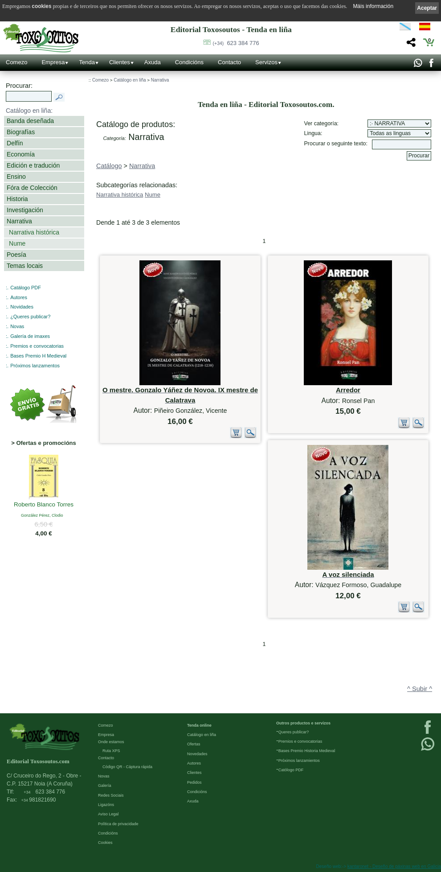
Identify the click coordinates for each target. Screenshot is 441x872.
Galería (104, 785)
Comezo (16, 62)
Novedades (197, 754)
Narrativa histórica (34, 232)
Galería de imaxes (30, 336)
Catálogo (109, 165)
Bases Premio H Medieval (38, 355)
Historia (17, 198)
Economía (21, 154)
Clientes (119, 62)
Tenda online (199, 725)
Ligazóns (106, 804)
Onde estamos (111, 742)
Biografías (21, 132)
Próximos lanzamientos (299, 760)
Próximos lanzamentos (35, 365)
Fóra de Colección (32, 187)
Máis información (373, 6)
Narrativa (19, 221)
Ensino (16, 176)
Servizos (266, 62)
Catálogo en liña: (29, 110)
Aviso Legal (108, 814)
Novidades (21, 306)
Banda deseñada (30, 120)
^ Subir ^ (419, 688)
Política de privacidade (118, 824)
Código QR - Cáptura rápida (127, 767)
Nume (17, 243)
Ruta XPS (111, 751)
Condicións (189, 62)
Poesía (16, 254)
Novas (17, 326)
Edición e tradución (33, 165)
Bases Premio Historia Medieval (306, 751)
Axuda (152, 62)
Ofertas (193, 744)
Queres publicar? (293, 732)
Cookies (105, 842)
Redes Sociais (111, 795)
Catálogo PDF (25, 287)
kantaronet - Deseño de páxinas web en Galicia (394, 866)
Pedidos (194, 782)
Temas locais (25, 265)
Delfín (15, 143)
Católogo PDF (291, 770)
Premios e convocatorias (37, 346)
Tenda (86, 62)
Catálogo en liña (130, 80)
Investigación (25, 210)
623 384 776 (236, 43)
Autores (18, 297)
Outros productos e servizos (303, 723)
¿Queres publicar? (30, 316)
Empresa (53, 62)
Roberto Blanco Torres (44, 505)
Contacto (229, 62)
